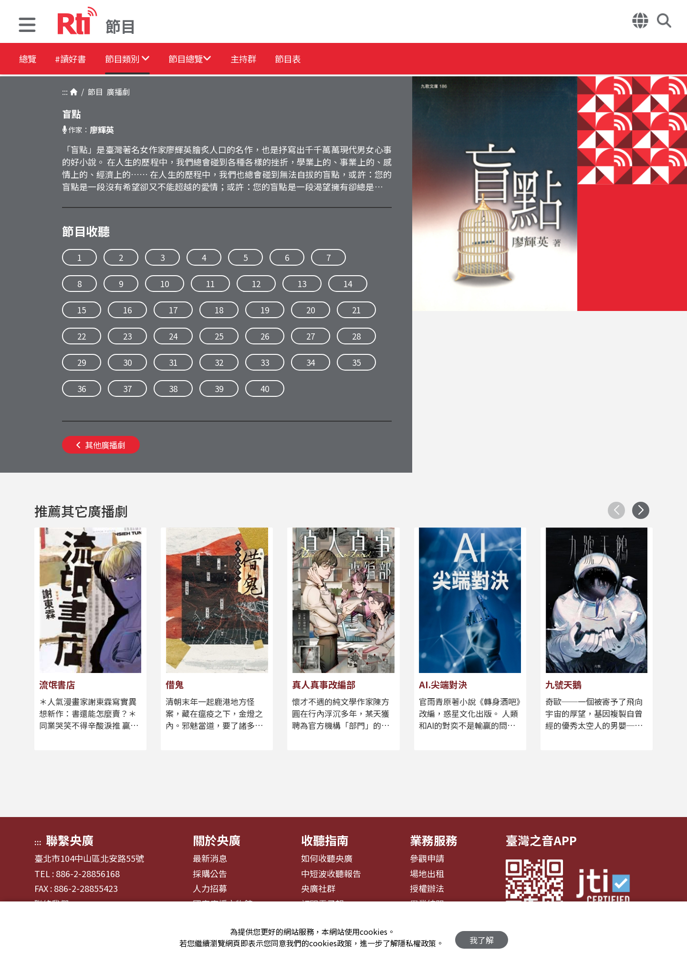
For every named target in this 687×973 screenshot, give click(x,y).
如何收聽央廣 (327, 858)
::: (65, 91)
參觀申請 (427, 858)
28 (356, 336)
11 (210, 284)
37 (127, 388)
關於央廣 (216, 840)
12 (256, 284)
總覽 (28, 59)
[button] (27, 26)
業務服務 (434, 840)
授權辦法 (427, 888)
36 (81, 388)
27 (310, 336)
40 (264, 388)
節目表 (330, 59)
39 (219, 388)
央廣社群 (318, 888)
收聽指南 (325, 840)
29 (81, 362)
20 (310, 310)
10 (164, 284)
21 (356, 310)
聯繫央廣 (70, 840)
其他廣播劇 (100, 445)
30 (127, 362)
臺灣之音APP (541, 840)
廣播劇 (116, 91)
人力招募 (210, 888)
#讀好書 (79, 59)
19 (264, 310)
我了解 (481, 937)
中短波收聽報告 (331, 874)
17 (173, 310)
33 (264, 362)
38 (173, 388)
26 (264, 336)
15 (81, 310)
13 (302, 284)
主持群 (277, 59)
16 (127, 310)
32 (219, 362)
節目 (93, 91)
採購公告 (210, 874)
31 (173, 362)
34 (310, 362)
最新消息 (210, 858)
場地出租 (427, 874)
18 (219, 310)
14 (348, 284)
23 (127, 336)
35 (356, 362)
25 (219, 336)
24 (173, 336)
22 (81, 336)
